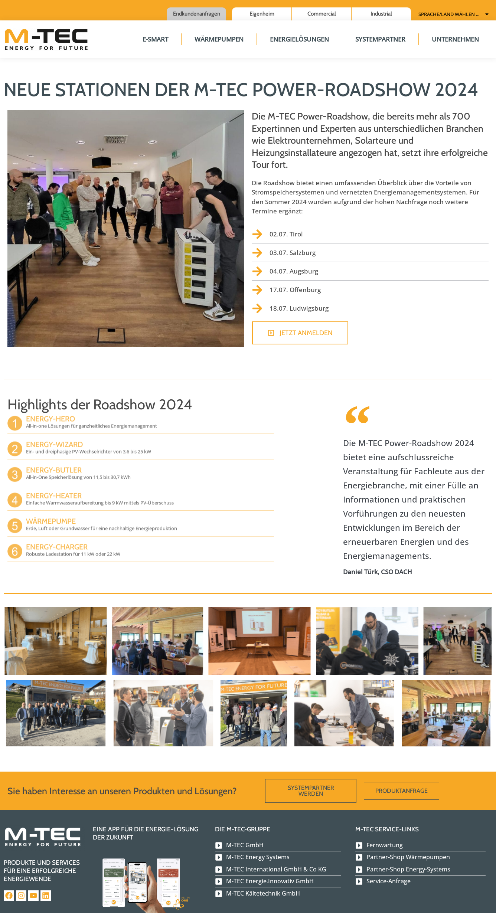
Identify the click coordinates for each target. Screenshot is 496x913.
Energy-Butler (54, 459)
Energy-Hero (50, 408)
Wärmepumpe (51, 510)
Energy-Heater (54, 485)
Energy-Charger (57, 536)
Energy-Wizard (54, 433)
